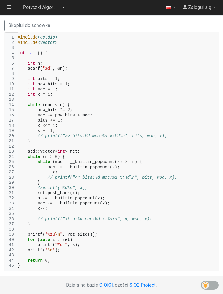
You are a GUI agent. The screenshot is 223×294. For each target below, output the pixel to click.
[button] (44, 7)
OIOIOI (106, 285)
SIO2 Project (142, 285)
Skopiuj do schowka (29, 25)
